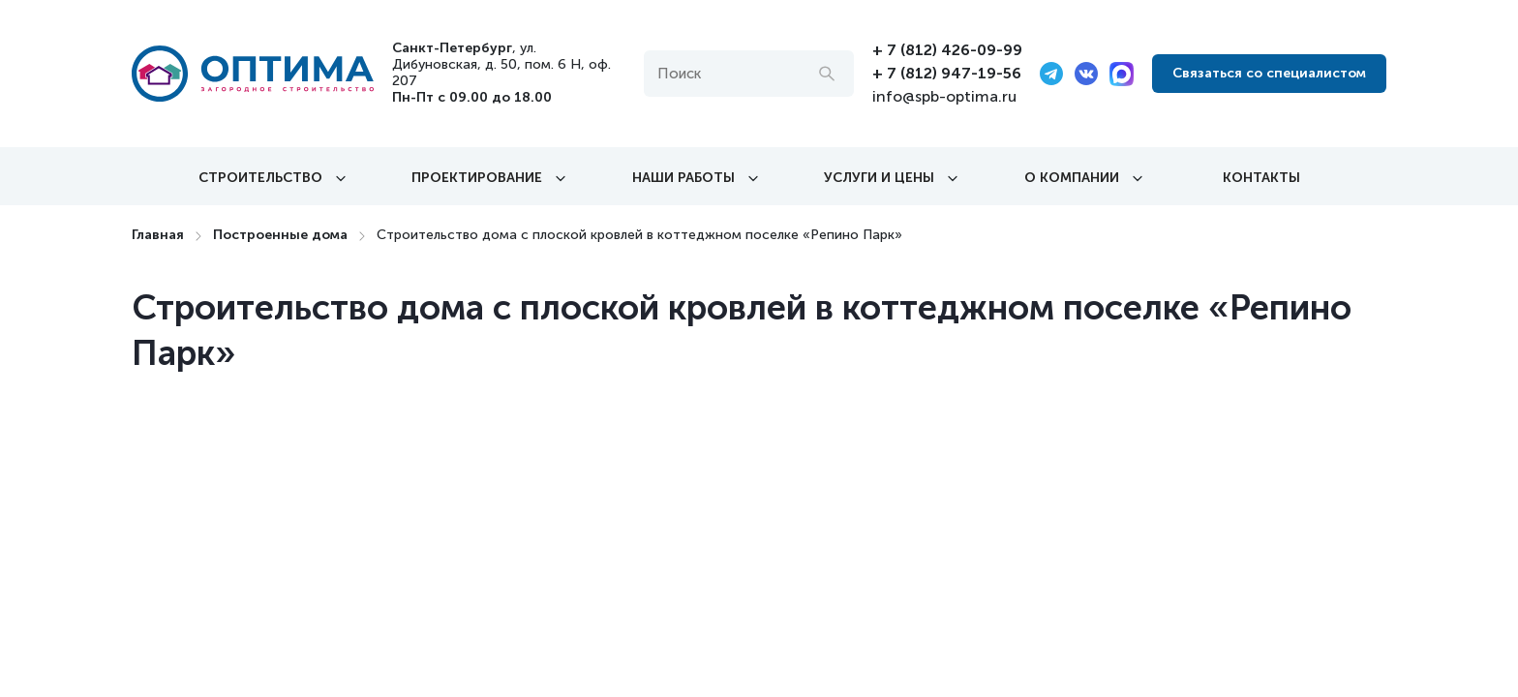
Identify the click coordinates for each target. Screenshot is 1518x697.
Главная (158, 235)
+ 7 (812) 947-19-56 (946, 73)
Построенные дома (280, 235)
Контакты (1261, 177)
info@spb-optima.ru (944, 96)
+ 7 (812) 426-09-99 (947, 50)
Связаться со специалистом (1269, 73)
